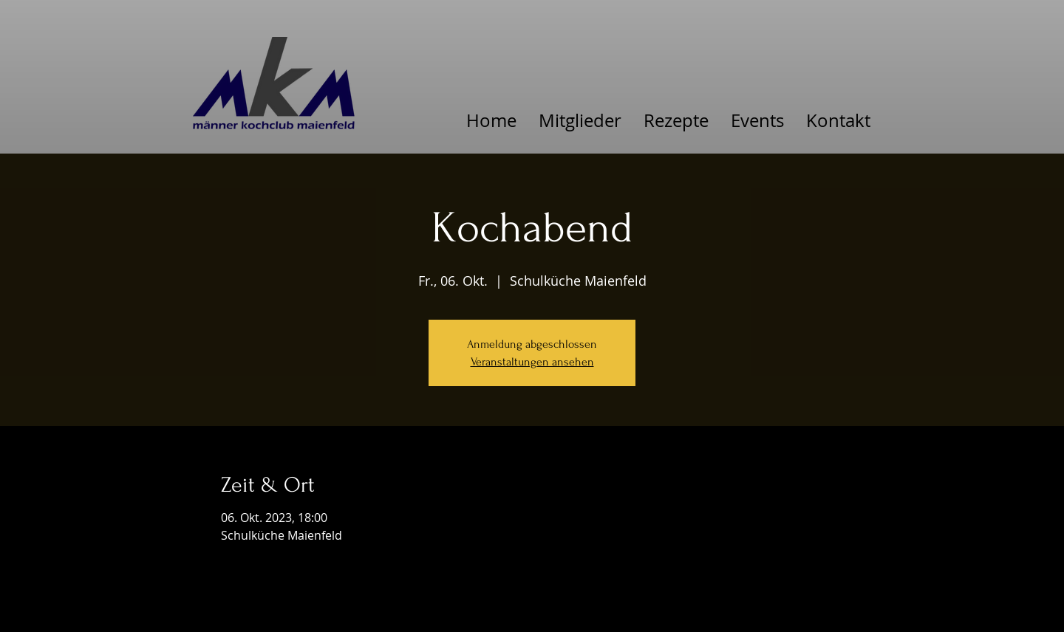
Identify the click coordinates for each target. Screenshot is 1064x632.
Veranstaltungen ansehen (532, 361)
